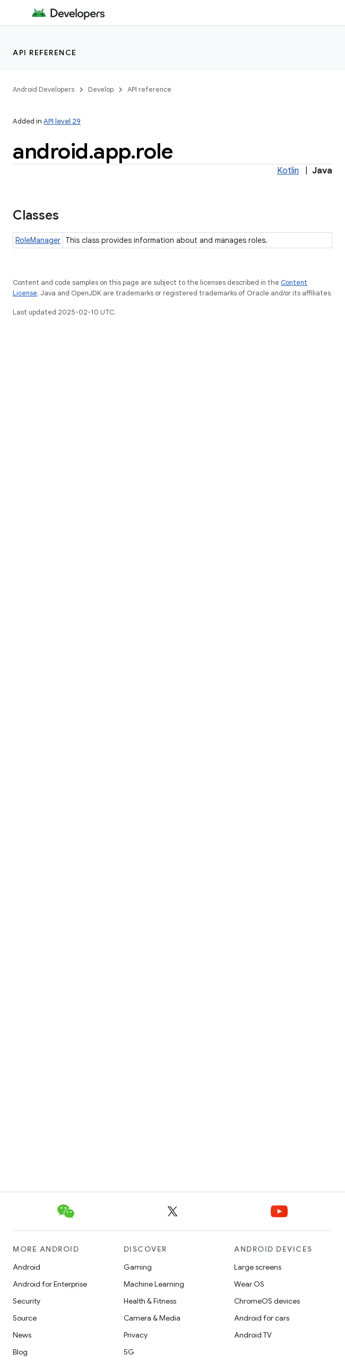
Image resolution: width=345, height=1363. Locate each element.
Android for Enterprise (50, 1284)
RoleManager (38, 240)
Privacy (136, 1335)
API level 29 (62, 121)
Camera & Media (152, 1318)
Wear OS (249, 1284)
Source (25, 1318)
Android (26, 1267)
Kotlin (288, 170)
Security (26, 1301)
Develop (101, 89)
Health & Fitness (150, 1301)
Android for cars (261, 1318)
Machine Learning (154, 1284)
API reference (45, 52)
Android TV (253, 1335)
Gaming (138, 1267)
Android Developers (43, 89)
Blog (20, 1352)
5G (129, 1352)
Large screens (257, 1267)
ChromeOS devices (267, 1301)
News (22, 1335)
